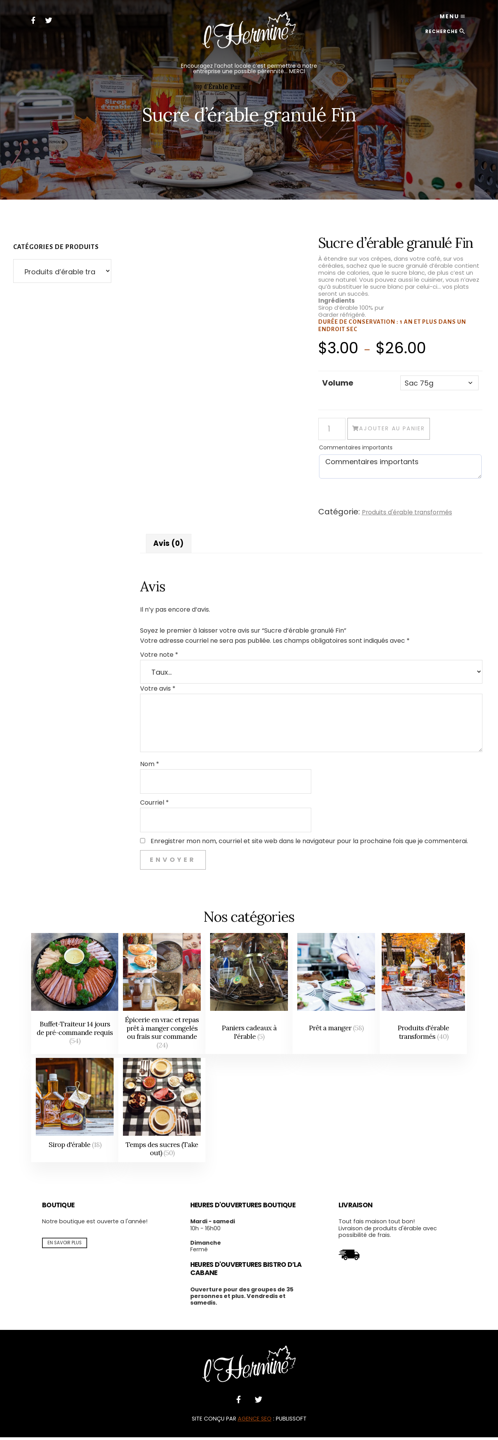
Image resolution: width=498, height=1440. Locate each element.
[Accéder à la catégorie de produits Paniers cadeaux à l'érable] (249, 996)
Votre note (159, 657)
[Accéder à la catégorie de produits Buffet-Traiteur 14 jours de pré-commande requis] (74, 996)
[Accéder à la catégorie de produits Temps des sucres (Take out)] (161, 1113)
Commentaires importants (356, 449)
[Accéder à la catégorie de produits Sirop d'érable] (74, 1113)
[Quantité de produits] (331, 430)
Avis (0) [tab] (170, 545)
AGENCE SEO (255, 1422)
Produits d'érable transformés (412, 513)
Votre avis (157, 691)
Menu (442, 19)
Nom (149, 766)
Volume (337, 382)
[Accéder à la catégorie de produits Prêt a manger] (336, 996)
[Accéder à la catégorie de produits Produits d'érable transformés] (423, 996)
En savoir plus (64, 1245)
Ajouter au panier (418, 430)
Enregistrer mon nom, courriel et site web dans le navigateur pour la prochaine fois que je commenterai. (309, 844)
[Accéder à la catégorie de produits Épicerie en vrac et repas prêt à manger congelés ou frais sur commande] (161, 996)
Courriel (154, 805)
